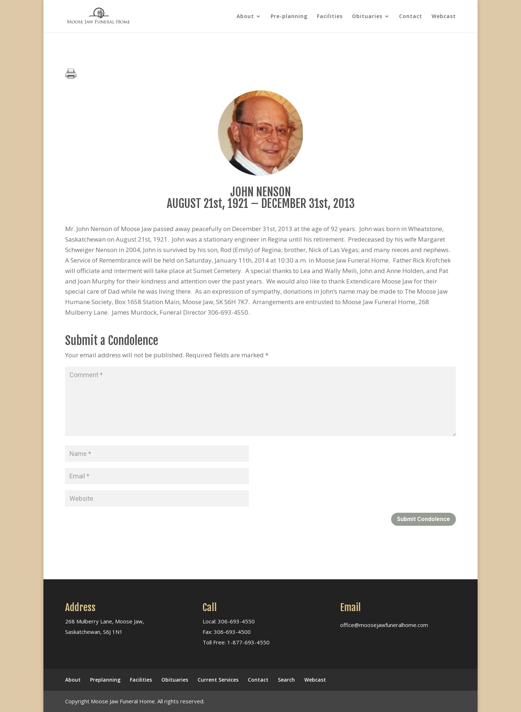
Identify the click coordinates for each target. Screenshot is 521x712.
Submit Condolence (423, 519)
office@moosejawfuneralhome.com (384, 624)
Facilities (330, 17)
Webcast (444, 17)
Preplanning (105, 679)
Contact (410, 17)
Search (286, 679)
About (245, 17)
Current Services (218, 679)
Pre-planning (289, 17)
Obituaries (367, 17)
